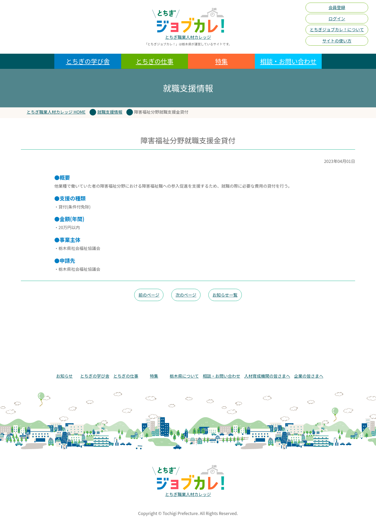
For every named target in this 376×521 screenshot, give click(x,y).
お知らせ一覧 (225, 295)
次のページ (185, 295)
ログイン (336, 18)
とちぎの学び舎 (88, 61)
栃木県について (184, 376)
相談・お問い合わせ (288, 61)
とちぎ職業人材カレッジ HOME (56, 112)
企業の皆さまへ (308, 376)
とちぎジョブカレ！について (337, 29)
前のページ (148, 295)
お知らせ (64, 376)
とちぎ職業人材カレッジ (188, 37)
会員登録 (336, 7)
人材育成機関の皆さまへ (267, 376)
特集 (221, 61)
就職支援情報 (109, 112)
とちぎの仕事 (154, 61)
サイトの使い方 (336, 41)
